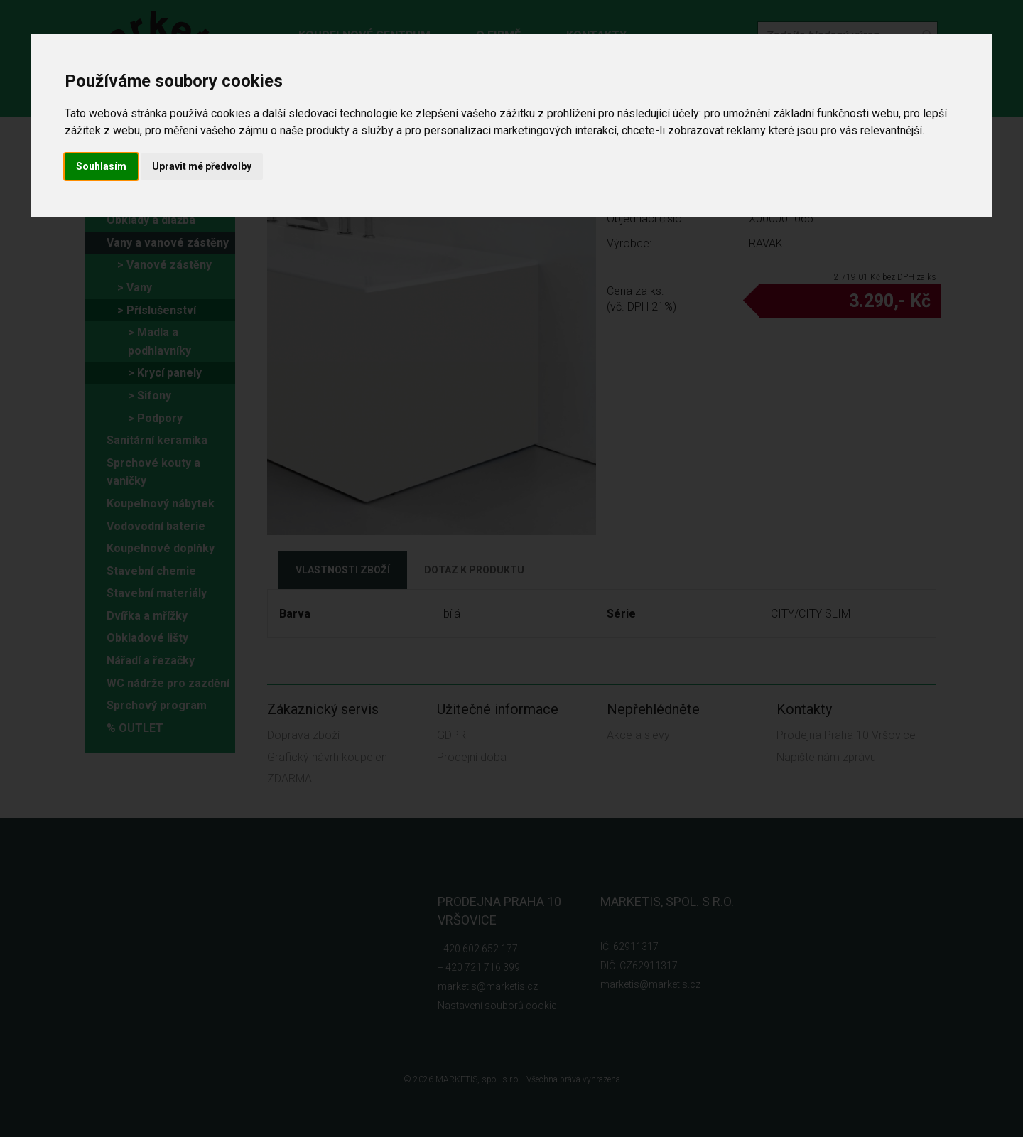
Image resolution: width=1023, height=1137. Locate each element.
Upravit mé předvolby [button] (201, 166)
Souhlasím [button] (101, 166)
